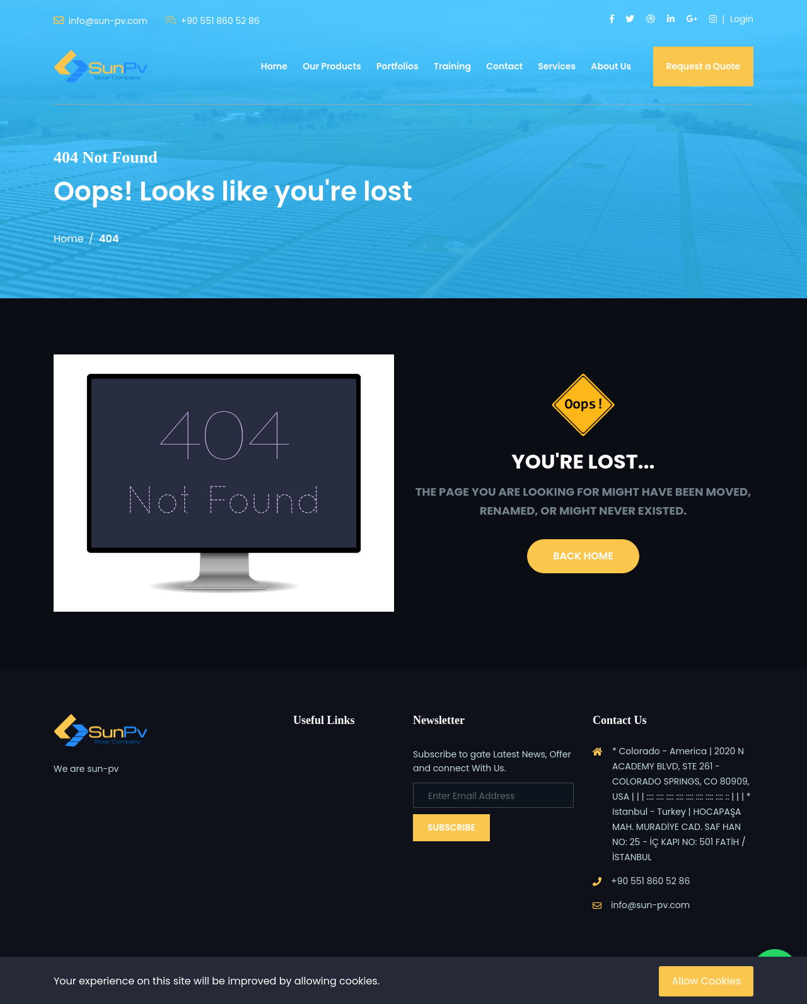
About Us (611, 66)
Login (741, 19)
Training (452, 66)
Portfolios (397, 66)
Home (274, 66)
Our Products (332, 66)
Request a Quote (703, 66)
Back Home (583, 556)
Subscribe (451, 827)
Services (557, 66)
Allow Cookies (706, 981)
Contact (504, 66)
